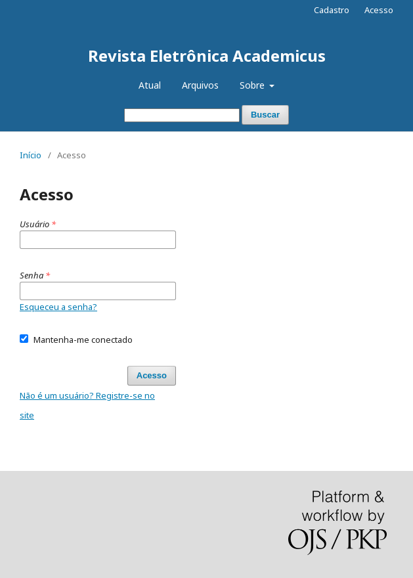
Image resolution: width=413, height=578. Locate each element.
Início (30, 155)
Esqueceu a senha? (58, 307)
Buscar (265, 115)
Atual (150, 85)
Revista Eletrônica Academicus (207, 55)
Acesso (378, 10)
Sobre (253, 85)
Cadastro (331, 10)
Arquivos (200, 85)
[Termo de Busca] (182, 115)
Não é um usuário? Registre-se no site (87, 405)
